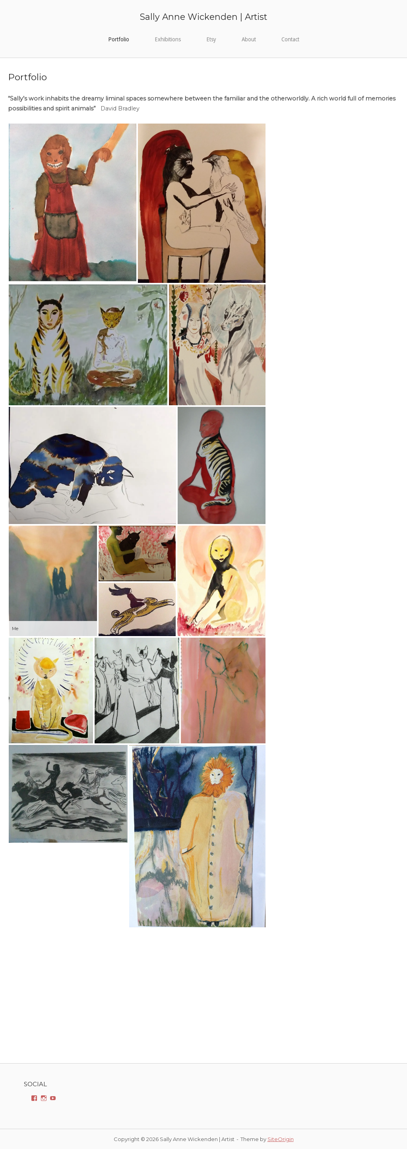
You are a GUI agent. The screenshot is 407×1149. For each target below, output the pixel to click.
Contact (290, 39)
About (249, 39)
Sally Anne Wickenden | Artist (203, 17)
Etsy (211, 39)
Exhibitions (168, 39)
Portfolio (118, 39)
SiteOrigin (280, 1139)
